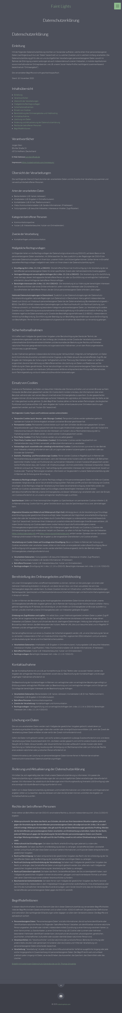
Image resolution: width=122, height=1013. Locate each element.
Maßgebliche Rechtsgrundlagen (27, 104)
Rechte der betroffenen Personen (27, 125)
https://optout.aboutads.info (23, 533)
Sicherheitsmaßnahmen (23, 107)
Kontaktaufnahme (21, 116)
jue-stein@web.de (32, 157)
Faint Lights (61, 6)
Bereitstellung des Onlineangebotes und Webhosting (36, 113)
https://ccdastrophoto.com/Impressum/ (38, 162)
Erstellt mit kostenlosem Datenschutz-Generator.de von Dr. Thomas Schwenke (44, 964)
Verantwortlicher (21, 98)
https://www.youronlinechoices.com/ (54, 533)
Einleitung (18, 95)
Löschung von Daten (22, 119)
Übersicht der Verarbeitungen (26, 101)
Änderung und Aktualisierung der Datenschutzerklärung (37, 122)
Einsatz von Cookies (22, 110)
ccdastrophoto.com (64, 1004)
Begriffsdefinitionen (22, 128)
